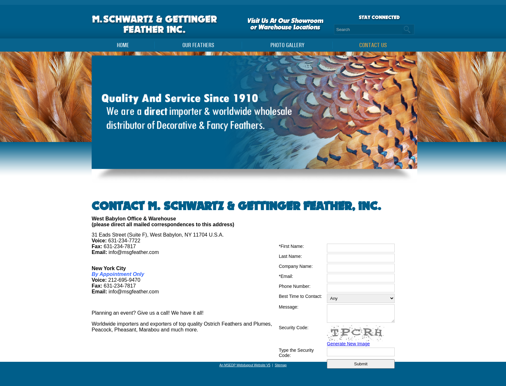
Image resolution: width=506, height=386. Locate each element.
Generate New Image (348, 346)
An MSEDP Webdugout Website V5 (244, 365)
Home (123, 45)
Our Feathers (198, 45)
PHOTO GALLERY (287, 45)
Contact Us (373, 45)
